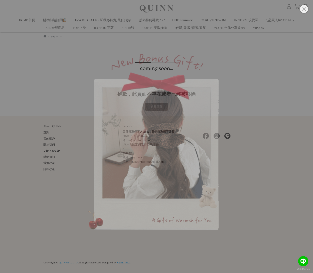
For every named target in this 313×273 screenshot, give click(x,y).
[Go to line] (303, 261)
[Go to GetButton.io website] (303, 269)
